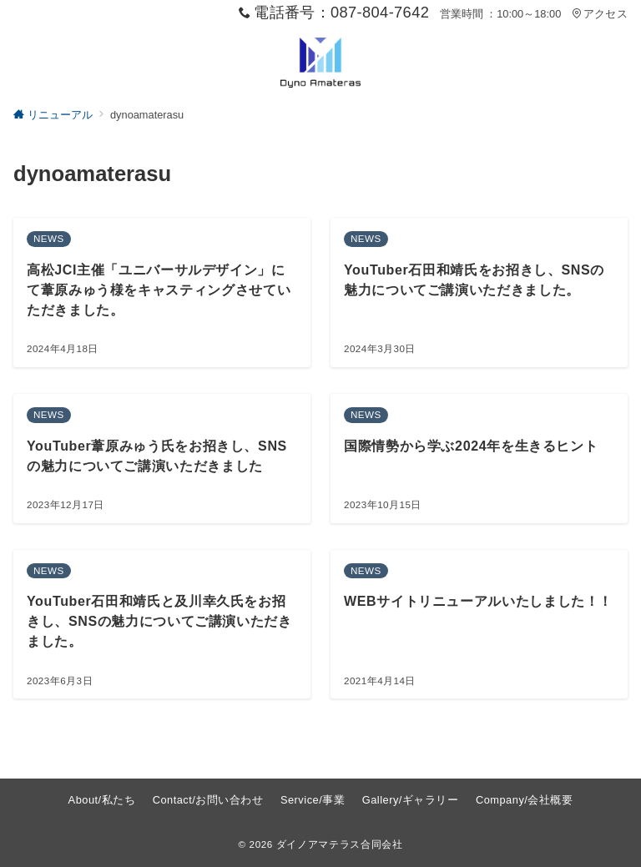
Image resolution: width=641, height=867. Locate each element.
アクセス (600, 14)
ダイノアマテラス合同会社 (339, 844)
